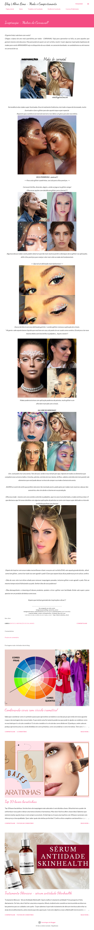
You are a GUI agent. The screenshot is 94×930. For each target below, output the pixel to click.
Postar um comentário (12, 637)
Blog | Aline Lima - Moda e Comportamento (31, 4)
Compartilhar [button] (82, 623)
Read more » (85, 731)
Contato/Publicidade (71, 9)
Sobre (20, 9)
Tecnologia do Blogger (47, 922)
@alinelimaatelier (57, 611)
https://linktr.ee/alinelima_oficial (61, 615)
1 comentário (22, 731)
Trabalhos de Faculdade (34, 9)
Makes (32, 623)
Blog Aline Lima (61, 613)
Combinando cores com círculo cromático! (31, 710)
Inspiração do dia (22, 623)
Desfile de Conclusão (53, 9)
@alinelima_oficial (53, 610)
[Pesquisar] (79, 4)
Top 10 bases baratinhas (21, 801)
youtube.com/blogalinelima (44, 613)
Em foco (13, 623)
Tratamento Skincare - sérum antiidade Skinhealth (38, 893)
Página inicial (9, 9)
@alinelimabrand (39, 611)
